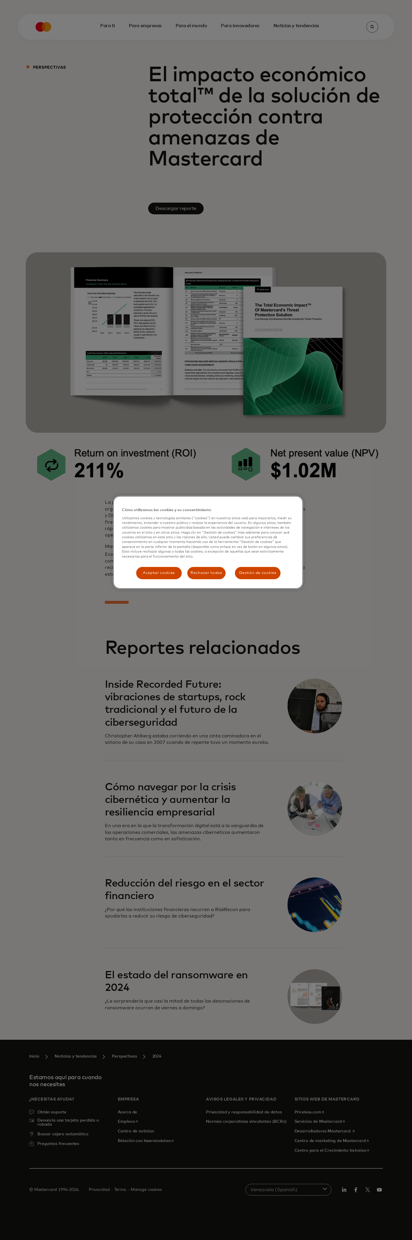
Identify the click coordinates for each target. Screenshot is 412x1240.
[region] (208, 542)
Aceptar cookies (159, 573)
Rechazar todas (206, 573)
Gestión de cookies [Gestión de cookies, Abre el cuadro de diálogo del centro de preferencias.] (257, 573)
